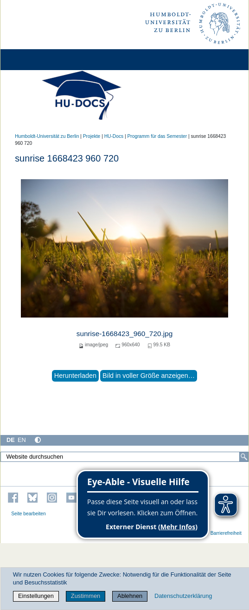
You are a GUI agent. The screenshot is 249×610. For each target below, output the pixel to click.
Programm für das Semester (157, 136)
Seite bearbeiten (28, 513)
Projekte (92, 136)
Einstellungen (36, 595)
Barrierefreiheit (226, 533)
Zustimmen (85, 595)
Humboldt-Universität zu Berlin (47, 136)
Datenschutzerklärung (183, 595)
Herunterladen (75, 375)
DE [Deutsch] (10, 439)
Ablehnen (129, 595)
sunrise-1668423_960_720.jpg (125, 333)
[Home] (33, 59)
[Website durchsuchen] (124, 457)
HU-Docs (114, 136)
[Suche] (244, 457)
